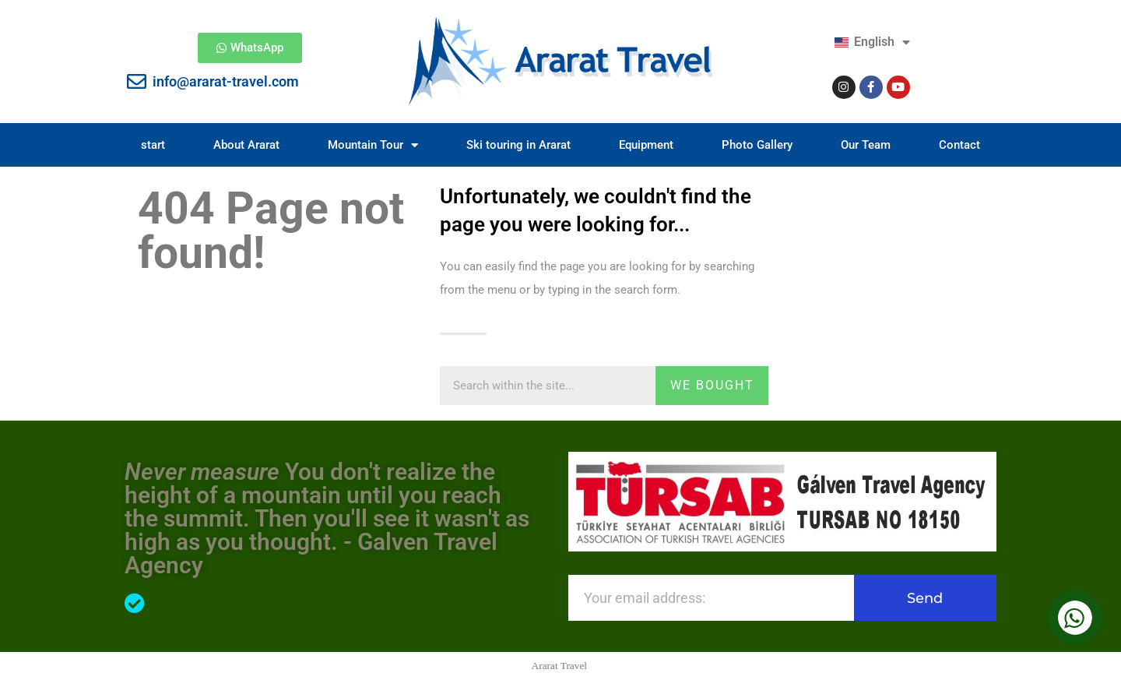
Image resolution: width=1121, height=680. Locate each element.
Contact (959, 145)
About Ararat (246, 145)
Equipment (646, 145)
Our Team (866, 145)
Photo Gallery (757, 145)
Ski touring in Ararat (518, 145)
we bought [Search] (712, 385)
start (153, 145)
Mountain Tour (373, 145)
